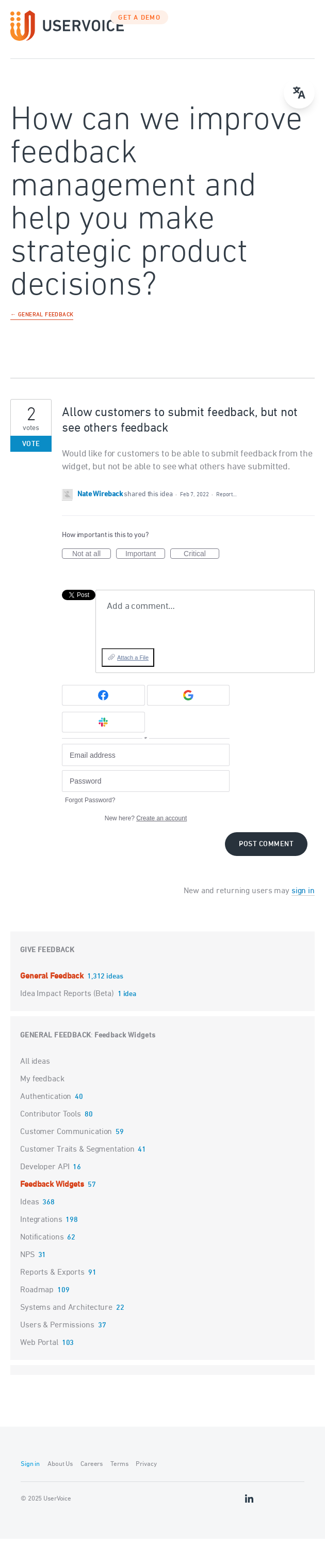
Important (145, 560)
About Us (60, 1470)
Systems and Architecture (66, 1314)
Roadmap (37, 1296)
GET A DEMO (139, 24)
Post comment (266, 850)
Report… (226, 500)
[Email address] (146, 761)
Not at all (91, 560)
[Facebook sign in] (103, 701)
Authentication (45, 1103)
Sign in (30, 1470)
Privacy (146, 1470)
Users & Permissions (57, 1331)
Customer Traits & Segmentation (77, 1156)
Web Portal (39, 1349)
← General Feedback (41, 321)
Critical (201, 560)
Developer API (44, 1173)
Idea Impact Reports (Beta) (68, 1000)
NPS (27, 1261)
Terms (119, 1470)
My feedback (42, 1085)
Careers (91, 1470)
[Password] (146, 787)
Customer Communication (66, 1138)
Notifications (41, 1244)
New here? (146, 824)
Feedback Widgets (124, 1041)
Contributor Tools (50, 1120)
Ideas (29, 1208)
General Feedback (53, 982)
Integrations (41, 1226)
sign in (303, 897)
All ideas (35, 1068)
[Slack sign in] (103, 728)
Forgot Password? (90, 806)
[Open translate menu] (299, 93)
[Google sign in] (188, 701)
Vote (31, 450)
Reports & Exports (52, 1279)
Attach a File (133, 664)
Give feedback (47, 956)
